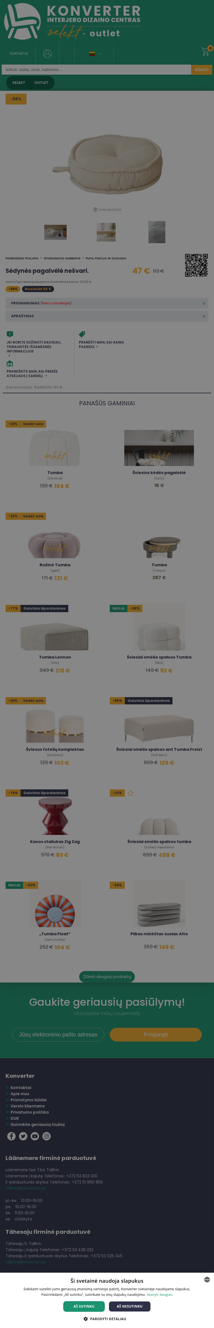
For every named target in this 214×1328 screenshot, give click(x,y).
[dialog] (107, 664)
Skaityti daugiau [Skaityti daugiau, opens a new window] (159, 1294)
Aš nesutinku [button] (130, 1306)
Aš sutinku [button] (84, 1306)
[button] (107, 1318)
